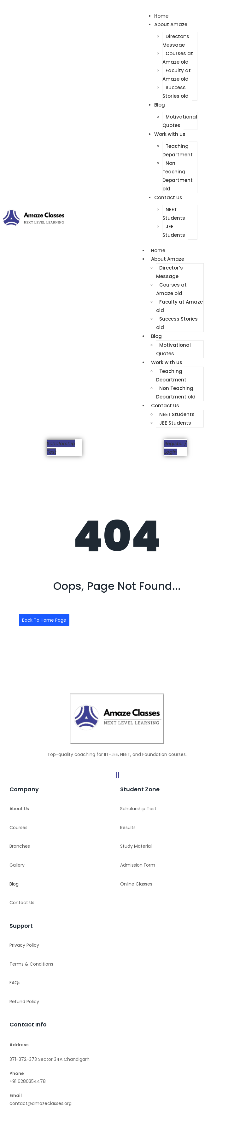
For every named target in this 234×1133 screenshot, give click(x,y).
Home (161, 16)
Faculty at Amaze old (176, 74)
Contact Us (168, 197)
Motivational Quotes (179, 121)
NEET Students (173, 213)
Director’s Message (175, 40)
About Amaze (170, 24)
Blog (159, 105)
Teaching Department (177, 150)
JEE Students (173, 230)
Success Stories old (175, 91)
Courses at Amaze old (177, 57)
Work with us (169, 134)
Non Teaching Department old (177, 176)
